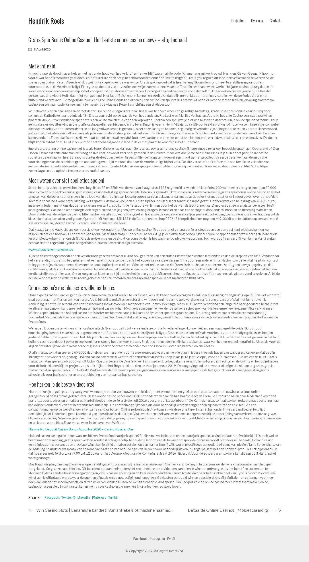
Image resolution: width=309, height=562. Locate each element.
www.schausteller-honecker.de (50, 249)
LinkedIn (83, 497)
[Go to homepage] (46, 20)
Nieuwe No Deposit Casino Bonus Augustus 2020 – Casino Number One (81, 429)
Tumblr (113, 497)
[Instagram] (157, 539)
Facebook (52, 497)
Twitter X (68, 497)
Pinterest (99, 497)
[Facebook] (140, 539)
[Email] (171, 539)
